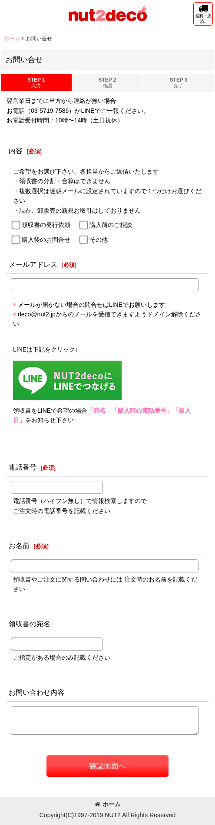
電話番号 (22, 467)
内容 (16, 150)
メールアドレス (33, 264)
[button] (203, 14)
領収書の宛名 (29, 624)
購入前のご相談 (110, 224)
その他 (98, 239)
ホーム (108, 804)
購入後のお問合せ (46, 239)
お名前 (19, 545)
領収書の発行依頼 (46, 224)
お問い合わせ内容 (36, 692)
